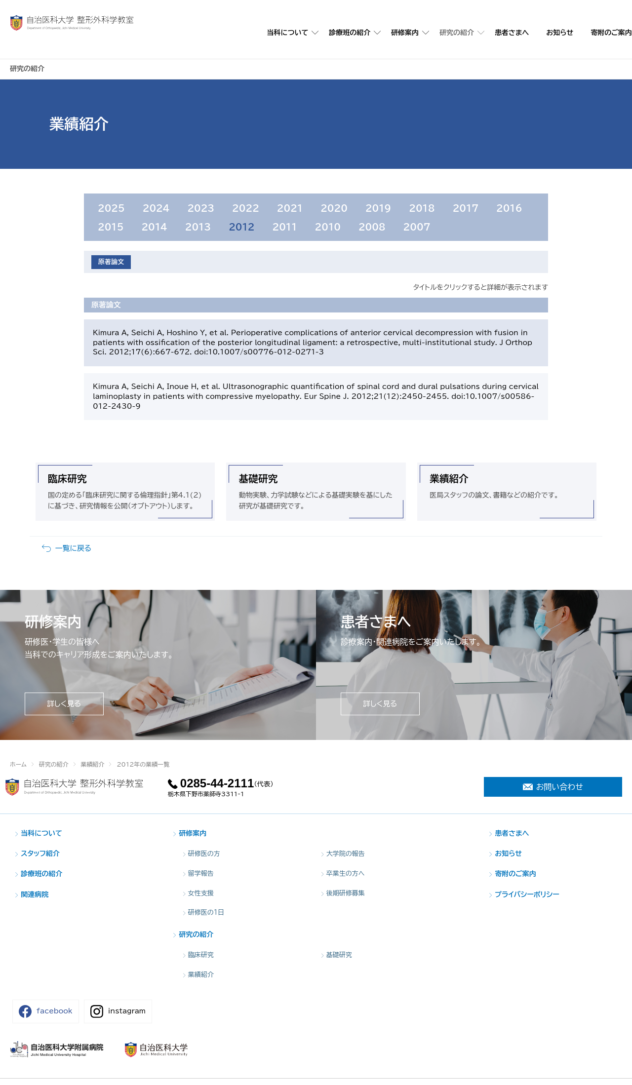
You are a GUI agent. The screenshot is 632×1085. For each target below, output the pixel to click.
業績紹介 (449, 493)
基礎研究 (258, 493)
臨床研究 (67, 493)
